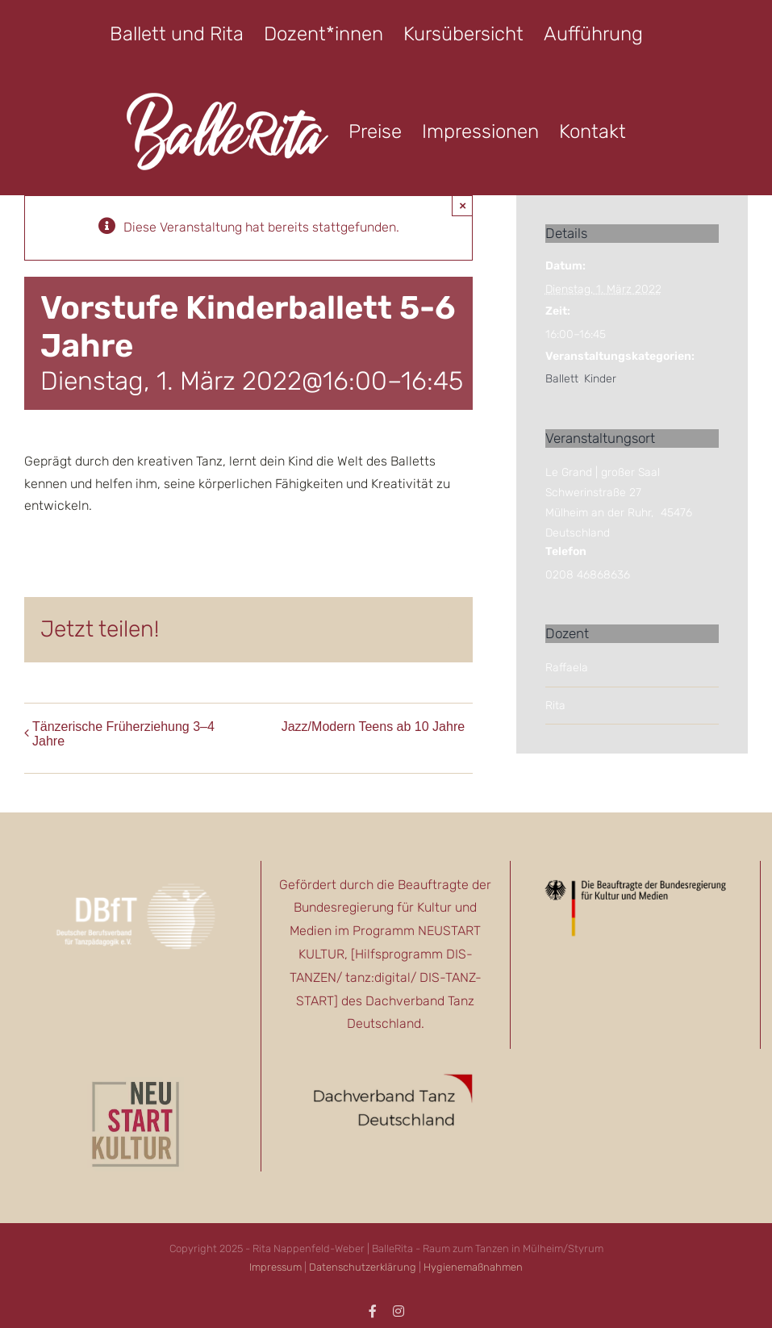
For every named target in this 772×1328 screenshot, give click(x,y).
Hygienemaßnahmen (473, 1267)
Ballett (561, 379)
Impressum (275, 1267)
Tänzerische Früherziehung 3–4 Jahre (123, 734)
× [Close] (462, 205)
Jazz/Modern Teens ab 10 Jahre (373, 726)
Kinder (600, 379)
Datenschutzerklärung (362, 1267)
